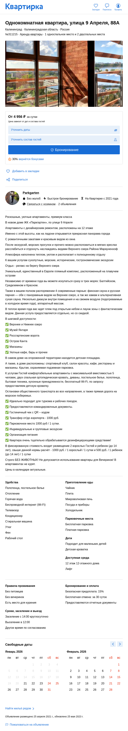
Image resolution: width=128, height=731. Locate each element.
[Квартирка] (26, 7)
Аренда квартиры (31, 34)
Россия (64, 29)
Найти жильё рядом (18, 708)
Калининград (13, 29)
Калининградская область (41, 29)
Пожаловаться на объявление (27, 724)
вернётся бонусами (31, 159)
